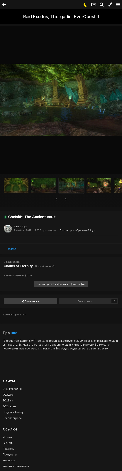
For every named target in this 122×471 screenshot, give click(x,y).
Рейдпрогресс (12, 418)
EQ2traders (9, 406)
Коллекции (9, 460)
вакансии (49, 348)
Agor (24, 226)
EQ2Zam (8, 400)
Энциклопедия (12, 388)
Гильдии (8, 442)
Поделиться (30, 301)
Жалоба (11, 248)
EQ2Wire (8, 394)
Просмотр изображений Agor (77, 230)
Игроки (7, 437)
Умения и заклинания (16, 466)
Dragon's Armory (13, 412)
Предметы (10, 454)
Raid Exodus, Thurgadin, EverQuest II (61, 16)
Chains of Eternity (18, 266)
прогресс (31, 348)
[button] (56, 199)
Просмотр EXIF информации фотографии (61, 283)
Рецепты (8, 448)
